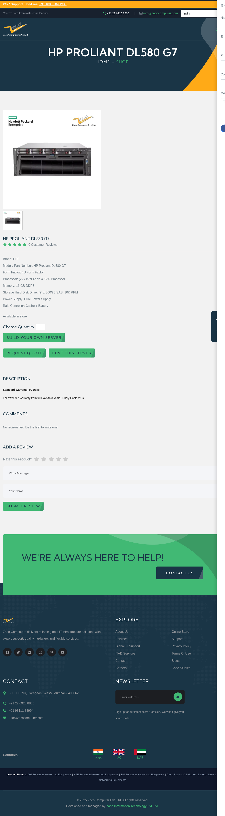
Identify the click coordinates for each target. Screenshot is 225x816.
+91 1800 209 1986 (52, 4)
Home (103, 61)
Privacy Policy (181, 646)
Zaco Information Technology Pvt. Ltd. (132, 806)
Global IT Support (127, 646)
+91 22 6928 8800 (118, 13)
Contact (120, 660)
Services (121, 639)
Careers (121, 668)
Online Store (180, 631)
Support (177, 639)
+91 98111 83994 (21, 710)
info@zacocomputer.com (160, 13)
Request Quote (218, 326)
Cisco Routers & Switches (181, 774)
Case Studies (181, 668)
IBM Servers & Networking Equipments (142, 774)
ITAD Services (125, 653)
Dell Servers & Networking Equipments (49, 774)
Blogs (176, 660)
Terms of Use (181, 653)
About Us (121, 631)
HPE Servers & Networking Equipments (96, 774)
